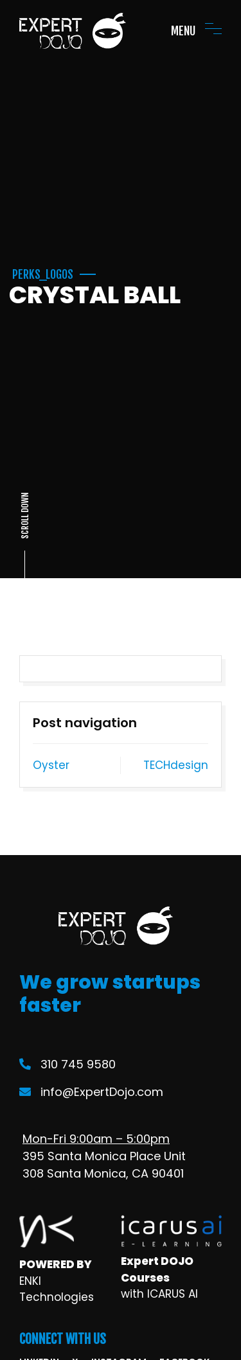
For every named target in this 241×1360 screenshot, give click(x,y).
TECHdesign (175, 765)
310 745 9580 (67, 1064)
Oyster (51, 765)
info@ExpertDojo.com (91, 1092)
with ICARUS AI (159, 1294)
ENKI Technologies (56, 1289)
